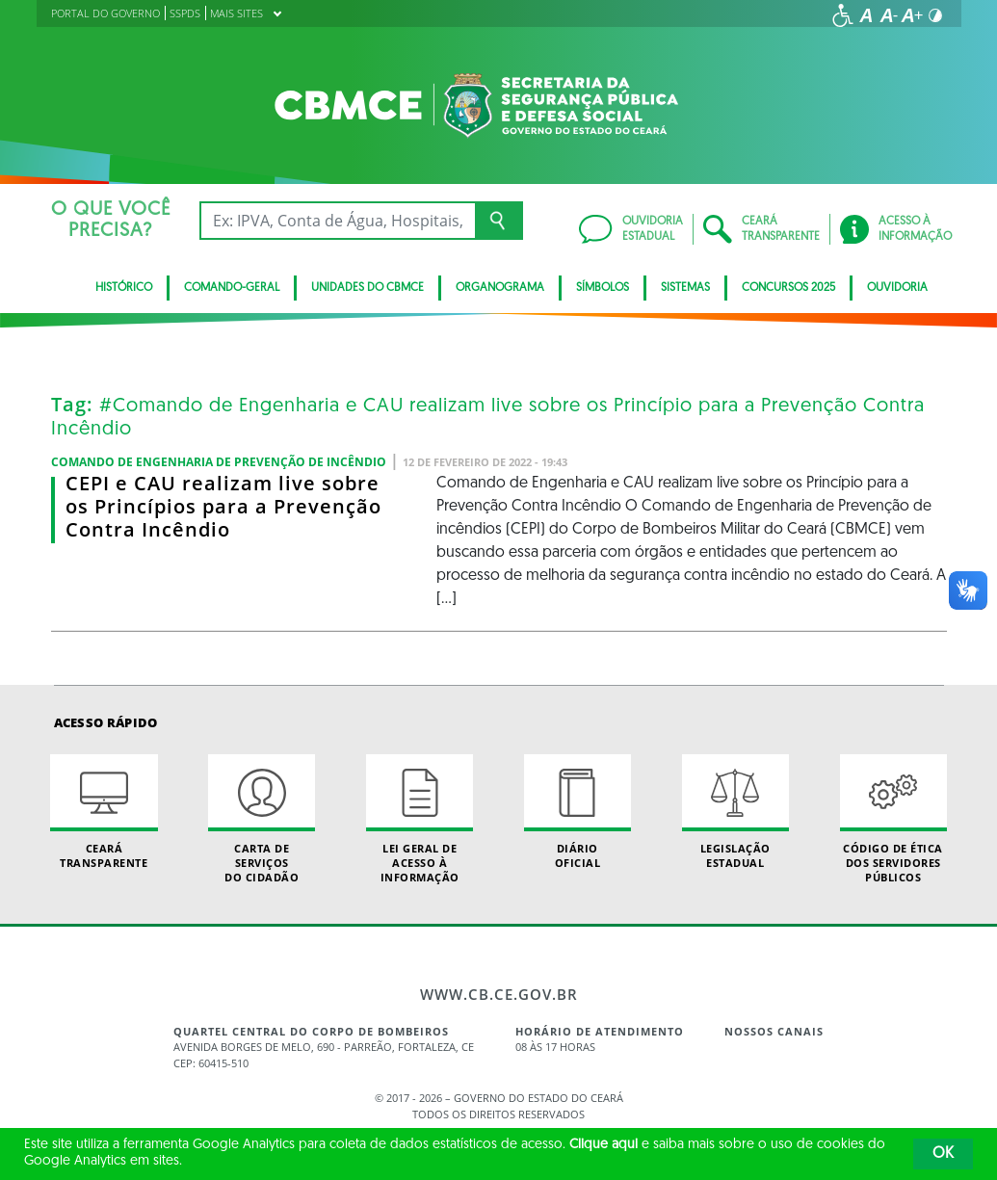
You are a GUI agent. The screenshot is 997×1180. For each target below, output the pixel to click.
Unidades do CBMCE (367, 288)
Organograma (500, 288)
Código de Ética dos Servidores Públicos (893, 819)
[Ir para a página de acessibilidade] (842, 15)
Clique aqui (603, 1145)
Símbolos (602, 288)
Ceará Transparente (103, 812)
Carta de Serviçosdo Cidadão (261, 819)
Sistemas (685, 288)
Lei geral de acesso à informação (419, 819)
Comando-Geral (231, 288)
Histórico (123, 288)
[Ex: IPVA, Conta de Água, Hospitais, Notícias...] (337, 220)
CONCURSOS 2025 (788, 288)
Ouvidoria (897, 288)
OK (943, 1154)
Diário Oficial (577, 812)
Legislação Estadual (735, 812)
